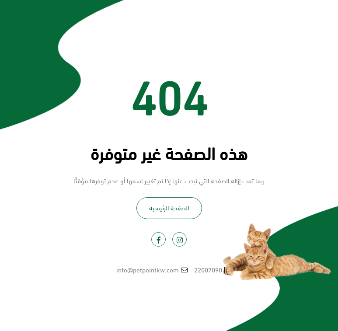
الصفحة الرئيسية (169, 207)
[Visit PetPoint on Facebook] (158, 239)
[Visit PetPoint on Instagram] (179, 239)
